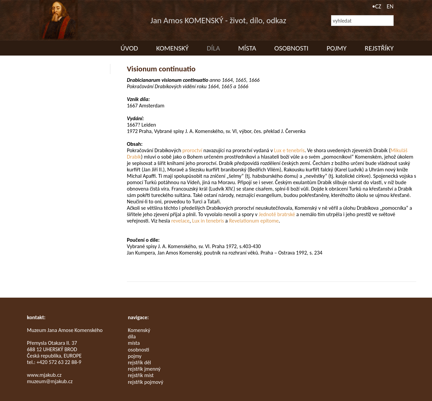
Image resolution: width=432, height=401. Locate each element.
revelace (180, 221)
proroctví (192, 150)
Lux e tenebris (289, 150)
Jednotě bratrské (277, 214)
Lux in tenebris (208, 221)
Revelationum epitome (254, 221)
